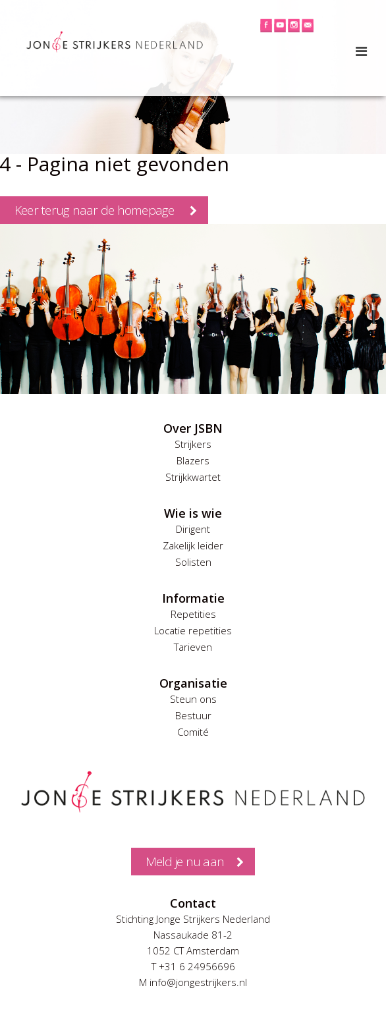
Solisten (193, 561)
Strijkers (193, 444)
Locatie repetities (193, 630)
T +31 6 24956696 (193, 966)
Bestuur (193, 715)
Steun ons (193, 698)
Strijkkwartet (193, 476)
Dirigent (193, 529)
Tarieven (193, 646)
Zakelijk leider (193, 545)
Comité (193, 731)
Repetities (193, 613)
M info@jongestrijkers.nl (193, 982)
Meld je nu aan (185, 861)
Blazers (193, 460)
